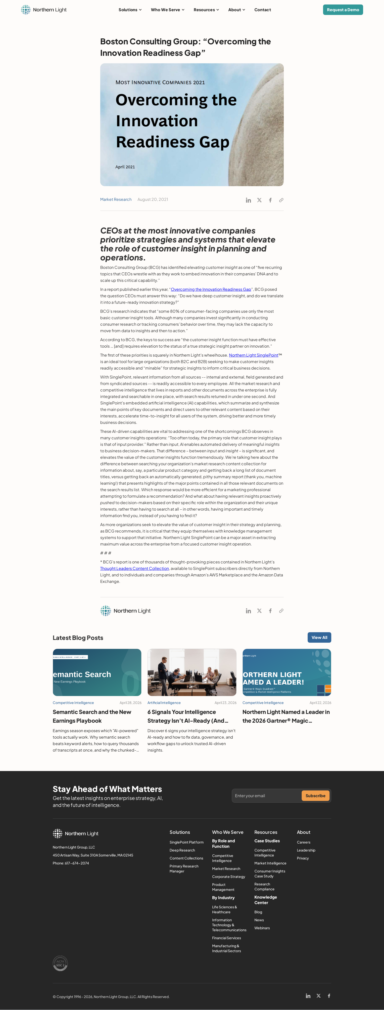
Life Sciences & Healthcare (224, 909)
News (259, 920)
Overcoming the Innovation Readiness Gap (211, 289)
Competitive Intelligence (222, 858)
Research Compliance (264, 886)
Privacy (303, 858)
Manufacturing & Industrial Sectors (226, 948)
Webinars (262, 928)
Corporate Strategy (228, 876)
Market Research (226, 868)
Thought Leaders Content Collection (134, 568)
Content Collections (186, 858)
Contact (262, 9)
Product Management (223, 887)
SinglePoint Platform (187, 842)
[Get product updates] (268, 795)
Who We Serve (165, 9)
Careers (303, 842)
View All (319, 637)
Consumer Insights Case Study (269, 873)
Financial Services (226, 937)
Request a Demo (343, 9)
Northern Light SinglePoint (253, 355)
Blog (258, 912)
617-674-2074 (77, 863)
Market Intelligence (270, 863)
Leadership (306, 850)
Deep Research (182, 850)
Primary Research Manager (184, 868)
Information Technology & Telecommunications (229, 925)
